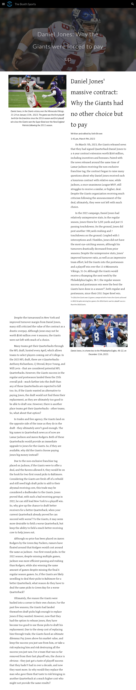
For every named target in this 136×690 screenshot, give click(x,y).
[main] (68, 39)
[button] (3, 4)
